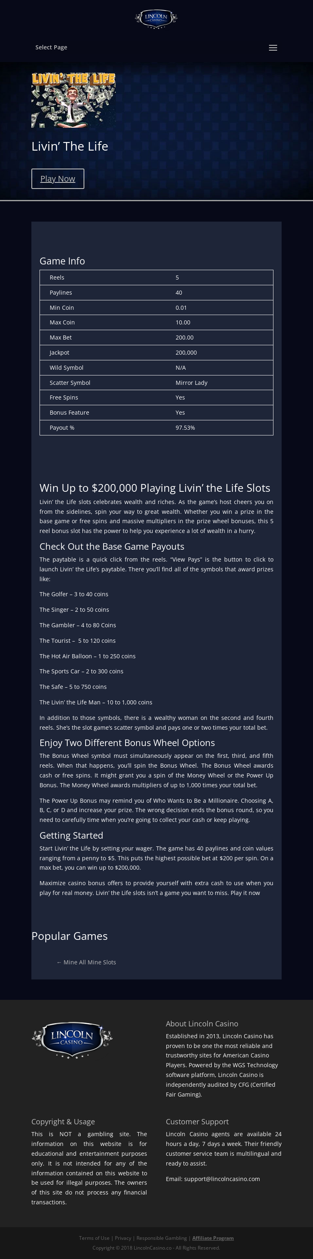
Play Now (57, 178)
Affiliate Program (213, 1238)
